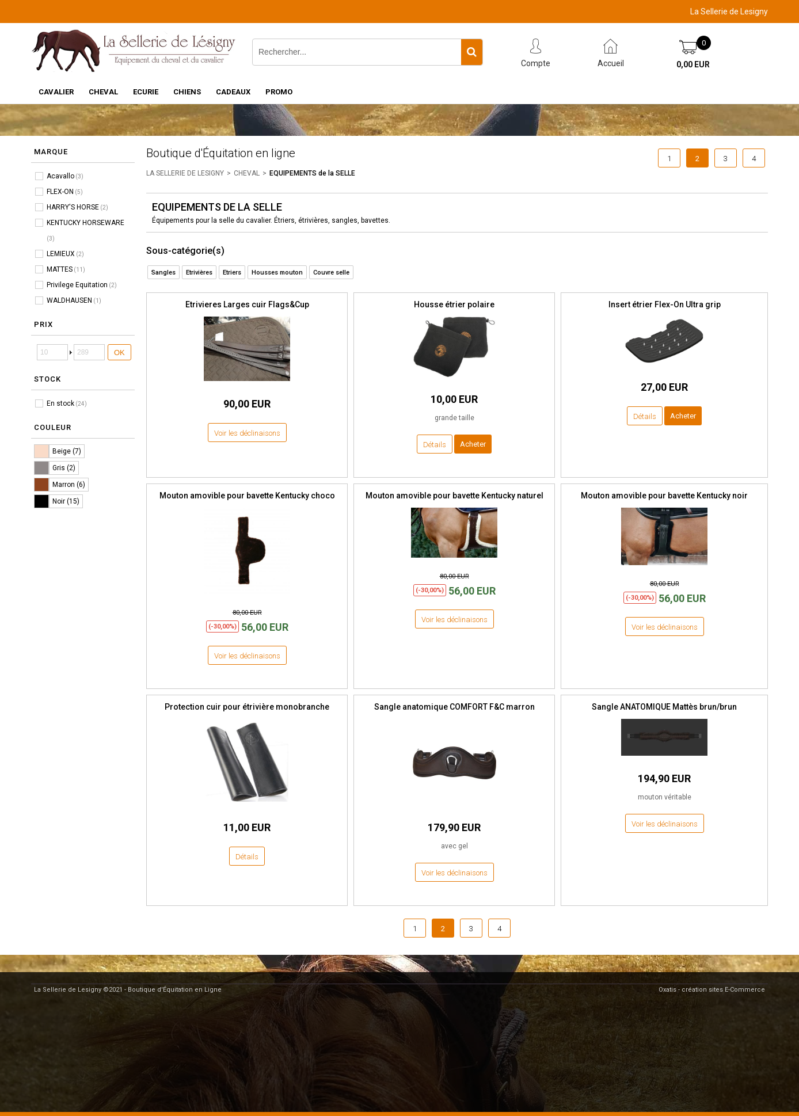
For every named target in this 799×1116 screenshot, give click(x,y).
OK (119, 352)
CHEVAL (103, 91)
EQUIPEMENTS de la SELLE (312, 173)
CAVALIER (56, 91)
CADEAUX (233, 91)
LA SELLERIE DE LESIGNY (185, 173)
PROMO (278, 91)
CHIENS (187, 91)
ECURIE (145, 91)
